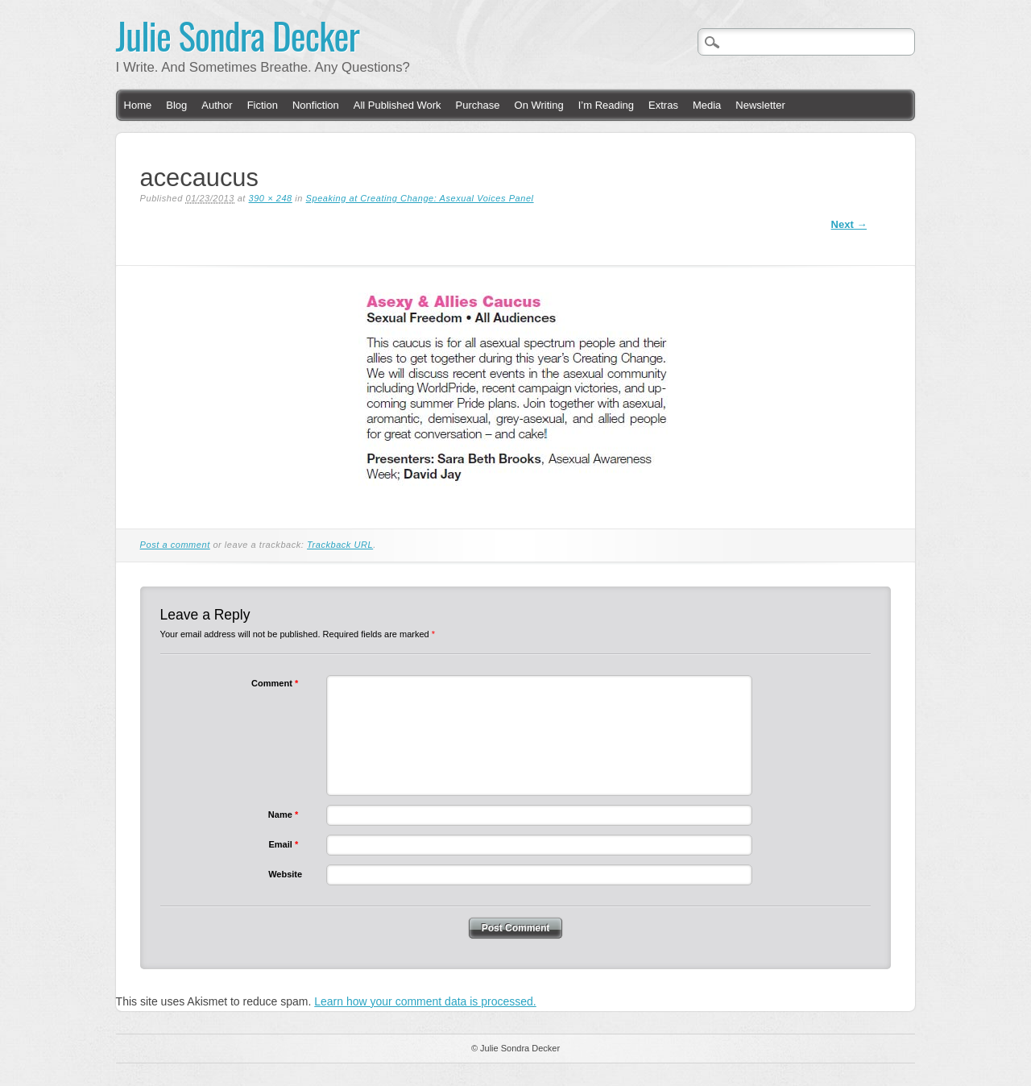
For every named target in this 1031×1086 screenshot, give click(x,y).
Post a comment (175, 544)
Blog (176, 105)
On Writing (539, 105)
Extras (663, 105)
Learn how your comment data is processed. (425, 1001)
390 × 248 (270, 198)
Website (285, 874)
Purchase (478, 105)
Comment (276, 683)
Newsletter (760, 105)
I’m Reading (606, 105)
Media (707, 105)
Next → (849, 224)
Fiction (262, 105)
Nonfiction (315, 105)
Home (138, 105)
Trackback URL (340, 544)
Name (285, 814)
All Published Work (397, 105)
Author (216, 105)
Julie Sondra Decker (238, 35)
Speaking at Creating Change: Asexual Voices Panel (420, 198)
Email (285, 844)
